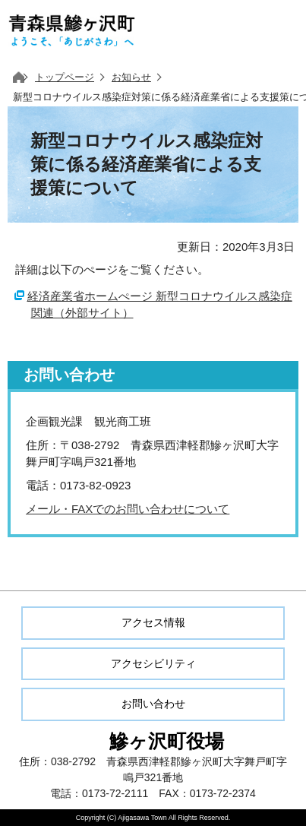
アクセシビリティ (153, 663)
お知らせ (131, 77)
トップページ (64, 77)
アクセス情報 (153, 622)
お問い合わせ (153, 704)
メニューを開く (275, 30)
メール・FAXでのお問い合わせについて (127, 508)
